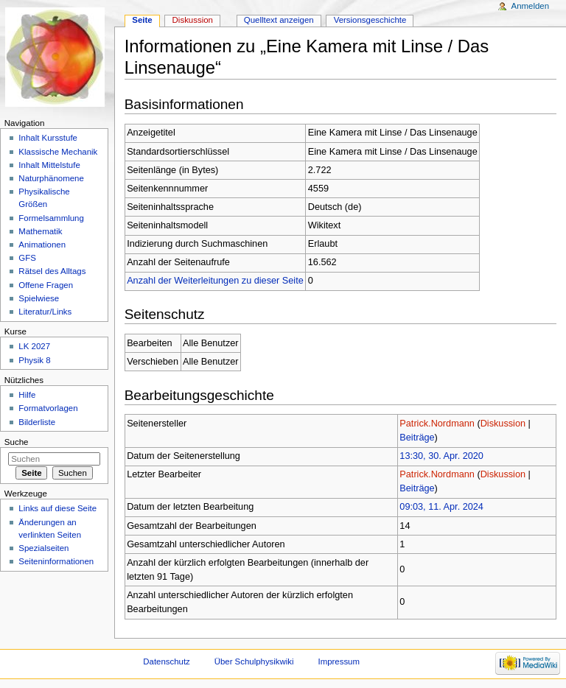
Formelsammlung (50, 218)
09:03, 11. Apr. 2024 (441, 507)
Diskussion (503, 423)
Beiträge (416, 437)
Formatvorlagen (47, 408)
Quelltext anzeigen (279, 19)
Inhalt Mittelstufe (49, 165)
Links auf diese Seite (57, 508)
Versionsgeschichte (370, 19)
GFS (27, 257)
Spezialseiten (43, 548)
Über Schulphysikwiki (254, 661)
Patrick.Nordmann (437, 423)
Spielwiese (38, 298)
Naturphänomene (51, 178)
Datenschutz (166, 661)
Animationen (42, 244)
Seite (142, 19)
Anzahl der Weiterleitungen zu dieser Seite (215, 280)
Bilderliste (36, 422)
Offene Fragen (45, 285)
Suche (16, 442)
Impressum (339, 661)
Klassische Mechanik (57, 151)
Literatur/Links (44, 311)
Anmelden (530, 5)
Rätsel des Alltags (51, 271)
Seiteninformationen (56, 561)
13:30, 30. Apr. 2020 (441, 456)
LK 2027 (34, 346)
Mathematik (40, 231)
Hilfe (26, 394)
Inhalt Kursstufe (47, 137)
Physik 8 (34, 360)
